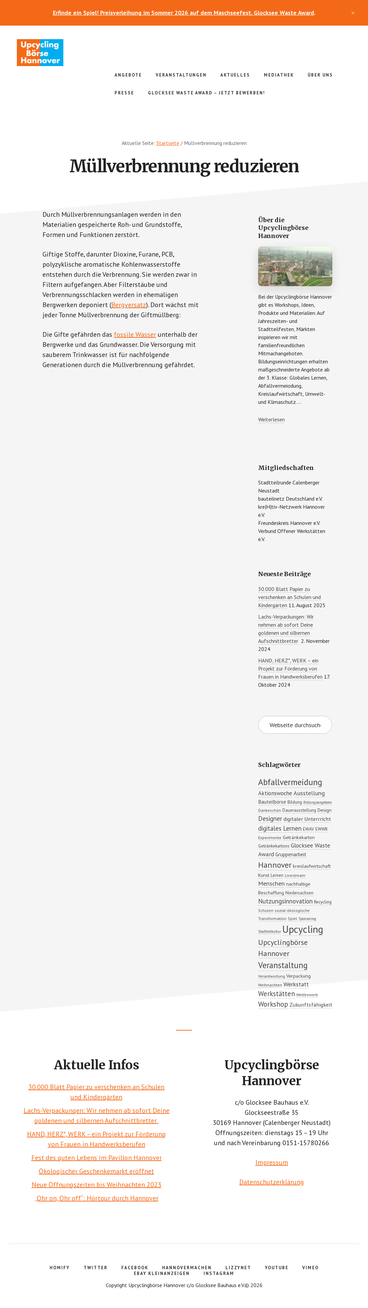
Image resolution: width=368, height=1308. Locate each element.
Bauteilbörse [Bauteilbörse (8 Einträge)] (272, 801)
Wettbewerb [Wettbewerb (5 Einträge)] (307, 994)
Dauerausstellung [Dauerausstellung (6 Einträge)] (299, 810)
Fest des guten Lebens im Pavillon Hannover (96, 1157)
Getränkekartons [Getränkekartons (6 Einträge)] (273, 846)
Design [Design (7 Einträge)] (324, 810)
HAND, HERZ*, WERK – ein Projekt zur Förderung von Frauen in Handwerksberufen (290, 668)
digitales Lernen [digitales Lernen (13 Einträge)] (280, 828)
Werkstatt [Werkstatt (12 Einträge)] (296, 984)
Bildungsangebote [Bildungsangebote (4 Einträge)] (317, 802)
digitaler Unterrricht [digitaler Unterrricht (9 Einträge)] (307, 818)
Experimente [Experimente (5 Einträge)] (269, 837)
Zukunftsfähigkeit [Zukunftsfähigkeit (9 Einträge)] (310, 1004)
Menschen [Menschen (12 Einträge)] (271, 883)
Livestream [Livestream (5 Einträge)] (295, 875)
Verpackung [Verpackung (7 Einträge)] (298, 976)
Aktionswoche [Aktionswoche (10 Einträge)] (275, 793)
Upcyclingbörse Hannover (67, 52)
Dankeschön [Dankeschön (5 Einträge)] (269, 810)
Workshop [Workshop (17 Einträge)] (273, 1004)
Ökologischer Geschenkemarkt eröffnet (96, 1171)
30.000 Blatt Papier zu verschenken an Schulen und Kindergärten (289, 597)
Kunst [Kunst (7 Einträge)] (263, 875)
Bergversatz (128, 304)
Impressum (271, 1162)
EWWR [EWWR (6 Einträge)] (321, 829)
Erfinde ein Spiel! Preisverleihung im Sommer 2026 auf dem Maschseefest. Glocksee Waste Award (183, 13)
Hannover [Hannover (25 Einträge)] (275, 865)
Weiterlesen (271, 419)
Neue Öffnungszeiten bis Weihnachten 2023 (96, 1184)
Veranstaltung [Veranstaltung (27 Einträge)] (283, 965)
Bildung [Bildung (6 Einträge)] (294, 802)
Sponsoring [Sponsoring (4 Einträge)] (307, 918)
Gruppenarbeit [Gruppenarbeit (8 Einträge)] (290, 854)
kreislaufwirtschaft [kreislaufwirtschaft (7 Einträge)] (312, 866)
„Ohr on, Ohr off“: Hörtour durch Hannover (96, 1198)
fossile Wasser (135, 334)
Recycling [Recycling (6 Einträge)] (323, 902)
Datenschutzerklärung (271, 1182)
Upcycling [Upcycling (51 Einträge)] (302, 929)
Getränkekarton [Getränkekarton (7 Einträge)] (299, 837)
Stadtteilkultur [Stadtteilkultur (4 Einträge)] (269, 931)
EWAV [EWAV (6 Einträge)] (308, 829)
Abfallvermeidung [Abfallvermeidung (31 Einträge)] (290, 781)
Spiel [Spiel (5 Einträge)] (292, 918)
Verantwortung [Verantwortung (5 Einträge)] (271, 976)
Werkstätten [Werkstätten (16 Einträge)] (276, 993)
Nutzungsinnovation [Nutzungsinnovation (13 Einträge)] (285, 901)
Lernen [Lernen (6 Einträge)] (277, 875)
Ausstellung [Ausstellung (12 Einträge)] (309, 793)
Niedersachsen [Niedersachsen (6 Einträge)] (299, 893)
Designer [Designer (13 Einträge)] (270, 818)
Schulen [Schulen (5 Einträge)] (265, 910)
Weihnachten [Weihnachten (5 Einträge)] (270, 984)
